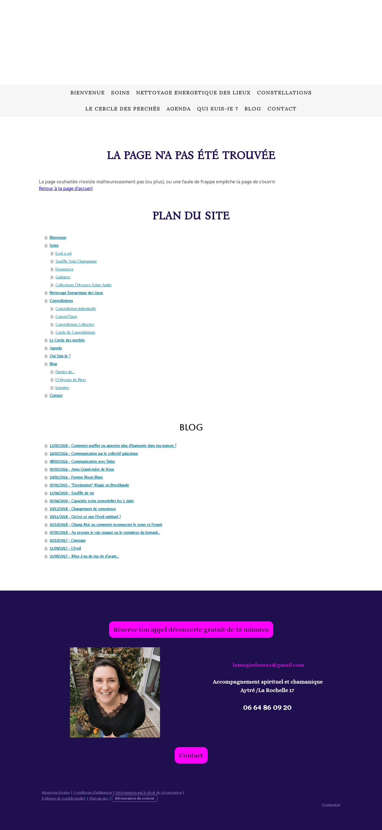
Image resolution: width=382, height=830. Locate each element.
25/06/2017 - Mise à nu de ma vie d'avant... (84, 556)
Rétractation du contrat (134, 798)
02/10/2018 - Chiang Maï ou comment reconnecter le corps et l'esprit (106, 524)
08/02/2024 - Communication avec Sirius (82, 461)
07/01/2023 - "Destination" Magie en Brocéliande (89, 485)
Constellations (284, 92)
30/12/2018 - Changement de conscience (83, 509)
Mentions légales (56, 792)
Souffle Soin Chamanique (76, 261)
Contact (282, 108)
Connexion (331, 804)
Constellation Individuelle (75, 308)
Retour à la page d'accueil (66, 188)
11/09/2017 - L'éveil (65, 548)
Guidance (62, 277)
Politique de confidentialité (64, 798)
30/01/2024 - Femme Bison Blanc (76, 477)
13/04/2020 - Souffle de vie (72, 493)
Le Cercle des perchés (122, 108)
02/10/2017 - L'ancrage (68, 540)
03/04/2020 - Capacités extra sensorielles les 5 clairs (92, 501)
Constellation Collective (74, 324)
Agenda (178, 108)
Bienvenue (87, 92)
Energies (62, 387)
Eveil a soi (63, 253)
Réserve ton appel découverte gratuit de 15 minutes (191, 629)
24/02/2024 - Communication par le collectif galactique (94, 453)
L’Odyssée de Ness (70, 379)
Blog (253, 108)
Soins (120, 92)
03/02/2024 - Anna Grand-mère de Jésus (82, 469)
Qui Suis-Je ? (217, 108)
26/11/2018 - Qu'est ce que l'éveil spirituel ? (85, 516)
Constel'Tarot (66, 316)
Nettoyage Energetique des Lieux (193, 92)
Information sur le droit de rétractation (149, 792)
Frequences (64, 269)
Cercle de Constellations (75, 332)
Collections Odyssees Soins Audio (83, 285)
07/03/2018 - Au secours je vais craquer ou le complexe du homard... (105, 532)
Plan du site (98, 798)
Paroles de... (65, 371)
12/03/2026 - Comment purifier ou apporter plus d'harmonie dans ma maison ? (113, 445)
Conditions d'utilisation (93, 792)
